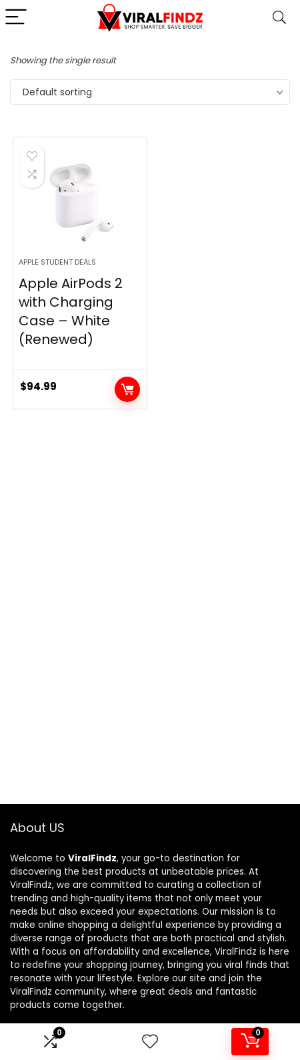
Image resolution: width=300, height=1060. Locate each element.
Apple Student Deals (57, 262)
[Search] (279, 17)
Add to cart (127, 389)
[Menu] (16, 17)
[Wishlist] (150, 1041)
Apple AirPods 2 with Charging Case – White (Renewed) (71, 311)
